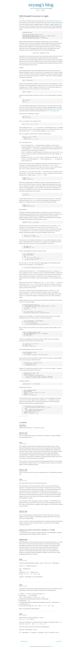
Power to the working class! (52, 110)
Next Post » (59, 641)
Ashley (51, 646)
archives (38, 10)
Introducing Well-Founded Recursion (51, 21)
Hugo (41, 646)
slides (60, 24)
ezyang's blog (41, 4)
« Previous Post (23, 641)
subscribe (43, 10)
